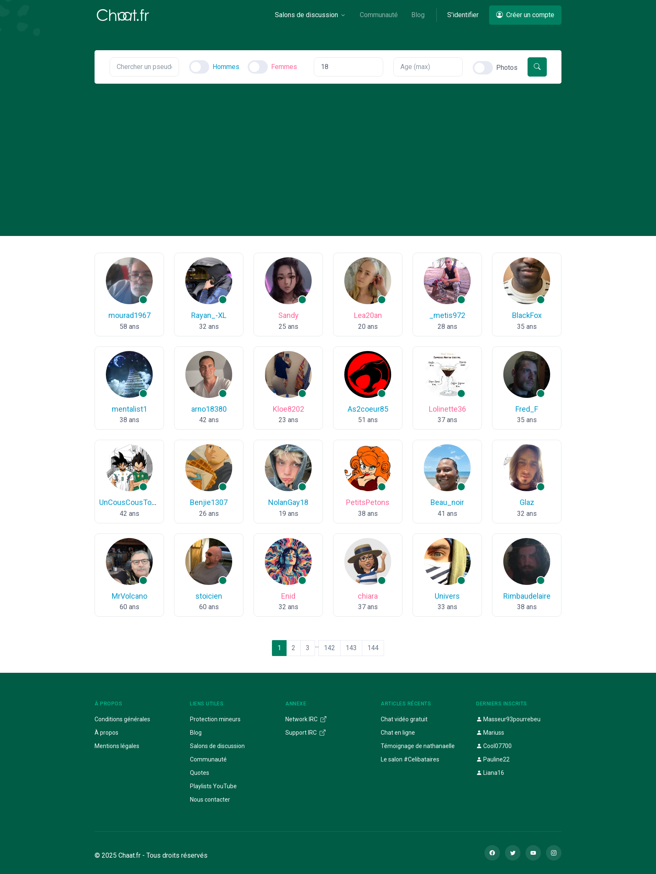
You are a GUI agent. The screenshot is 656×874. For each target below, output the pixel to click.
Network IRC (305, 719)
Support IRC (305, 732)
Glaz (527, 502)
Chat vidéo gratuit (404, 719)
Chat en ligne (398, 732)
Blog (196, 732)
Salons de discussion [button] (306, 15)
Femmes (284, 67)
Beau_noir (447, 502)
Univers (447, 596)
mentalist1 (129, 409)
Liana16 (490, 772)
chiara (368, 596)
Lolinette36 (447, 409)
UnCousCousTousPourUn (141, 502)
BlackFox (527, 315)
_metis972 (447, 315)
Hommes (226, 67)
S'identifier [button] (463, 15)
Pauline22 (493, 759)
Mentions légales (117, 746)
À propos (106, 732)
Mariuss (490, 732)
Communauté (208, 759)
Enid (288, 596)
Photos (507, 68)
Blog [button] (418, 15)
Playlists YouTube (213, 786)
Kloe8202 (288, 409)
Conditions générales (122, 719)
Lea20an (368, 315)
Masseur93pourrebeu (508, 719)
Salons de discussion (217, 746)
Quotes (199, 772)
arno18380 (209, 409)
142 (329, 648)
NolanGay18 (288, 502)
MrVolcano (129, 596)
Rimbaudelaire (527, 596)
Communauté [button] (379, 15)
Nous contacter (210, 799)
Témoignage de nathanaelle (418, 746)
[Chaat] (123, 15)
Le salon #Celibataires (410, 759)
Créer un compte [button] (525, 15)
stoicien (208, 596)
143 (351, 648)
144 (373, 648)
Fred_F (526, 409)
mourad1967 (129, 315)
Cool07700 (494, 746)
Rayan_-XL (208, 315)
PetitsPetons (368, 502)
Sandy (288, 315)
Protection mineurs (215, 719)
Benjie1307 (209, 502)
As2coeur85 (368, 409)
